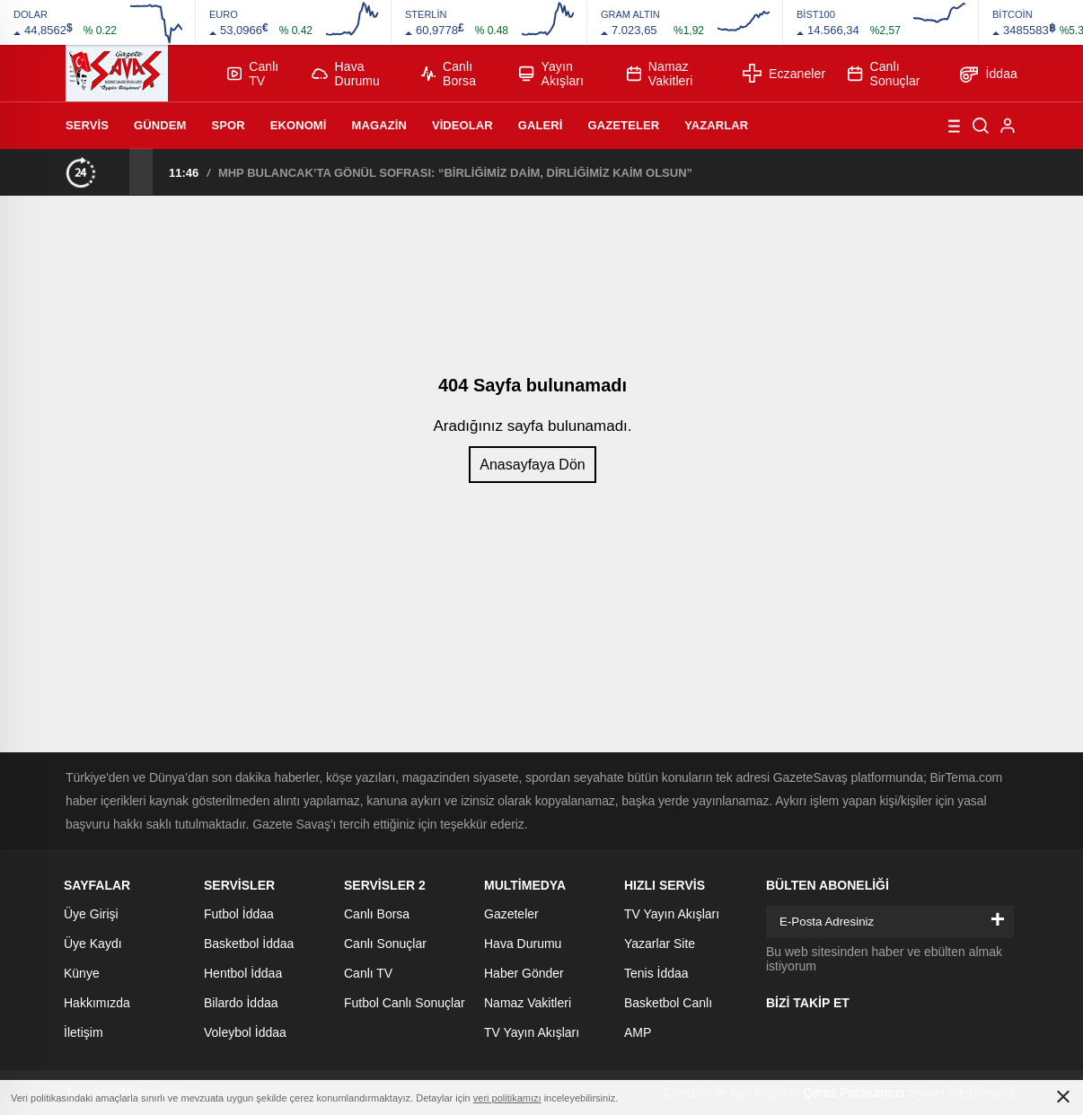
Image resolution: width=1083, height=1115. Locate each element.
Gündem (160, 125)
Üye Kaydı (93, 943)
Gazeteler (624, 125)
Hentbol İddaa (243, 973)
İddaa (988, 74)
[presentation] (117, 171)
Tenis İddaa (656, 973)
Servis (87, 125)
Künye (82, 973)
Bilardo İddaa (241, 1003)
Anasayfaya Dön (532, 464)
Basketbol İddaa (249, 943)
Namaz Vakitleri (660, 73)
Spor (227, 125)
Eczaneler (784, 73)
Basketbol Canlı (668, 1003)
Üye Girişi (91, 914)
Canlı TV (252, 73)
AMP (637, 1032)
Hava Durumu (346, 73)
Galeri (540, 125)
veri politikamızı (507, 1098)
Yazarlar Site (659, 943)
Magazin (379, 125)
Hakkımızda (97, 1003)
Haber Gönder (524, 973)
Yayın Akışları (551, 73)
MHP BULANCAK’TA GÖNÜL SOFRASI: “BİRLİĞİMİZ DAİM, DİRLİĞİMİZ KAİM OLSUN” (455, 173)
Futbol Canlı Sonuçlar (404, 1003)
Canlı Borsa (448, 73)
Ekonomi (298, 125)
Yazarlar (716, 125)
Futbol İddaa (239, 914)
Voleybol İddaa (245, 1032)
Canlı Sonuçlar (884, 73)
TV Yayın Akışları (531, 1032)
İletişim (83, 1032)
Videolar (462, 125)
